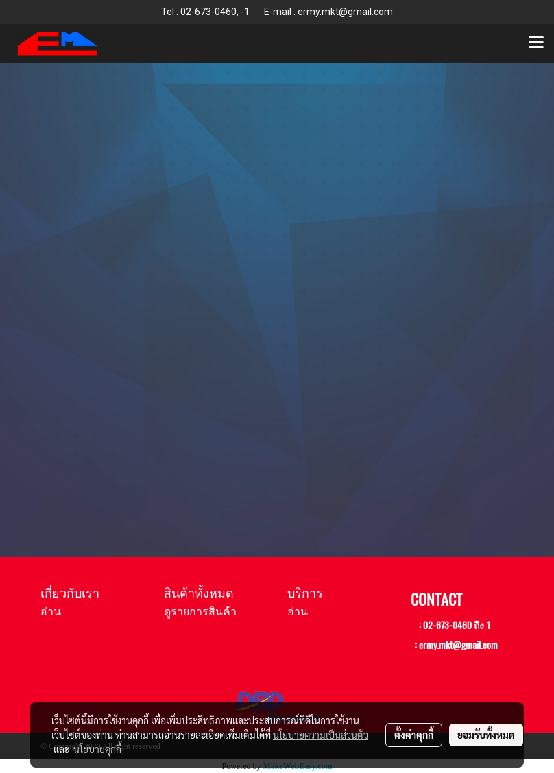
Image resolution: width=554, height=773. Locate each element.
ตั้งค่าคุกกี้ (413, 734)
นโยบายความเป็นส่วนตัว (320, 734)
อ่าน (50, 611)
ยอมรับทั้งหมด (486, 734)
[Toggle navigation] (536, 43)
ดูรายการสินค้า (200, 611)
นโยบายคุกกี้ (97, 749)
